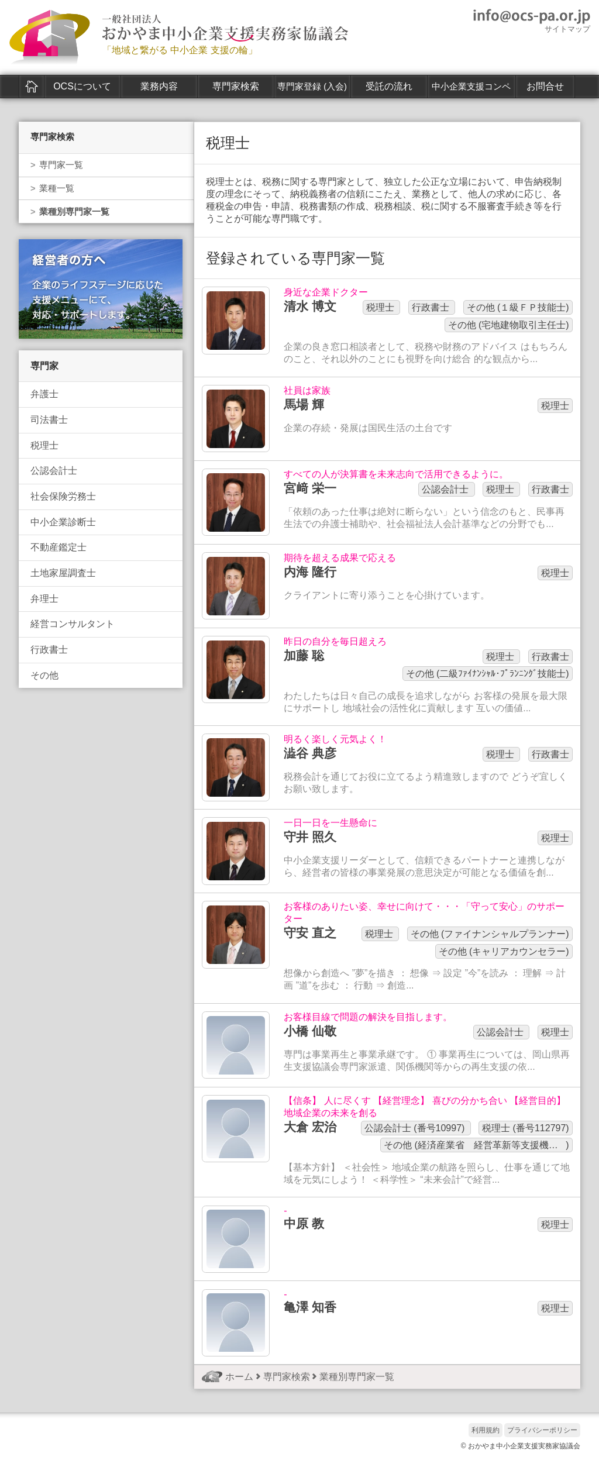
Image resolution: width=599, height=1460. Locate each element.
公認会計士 (53, 471)
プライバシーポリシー (542, 1430)
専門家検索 (235, 86)
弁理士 (44, 599)
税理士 (44, 445)
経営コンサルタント (72, 624)
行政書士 (49, 650)
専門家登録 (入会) (312, 86)
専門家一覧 (61, 165)
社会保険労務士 (63, 496)
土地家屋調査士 (63, 573)
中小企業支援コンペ (471, 86)
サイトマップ (567, 29)
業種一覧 (56, 188)
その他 (44, 675)
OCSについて (82, 86)
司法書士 (49, 420)
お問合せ (545, 86)
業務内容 (159, 86)
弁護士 (44, 394)
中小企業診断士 (63, 522)
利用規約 (485, 1430)
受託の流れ (389, 86)
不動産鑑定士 (58, 547)
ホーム (31, 86)
